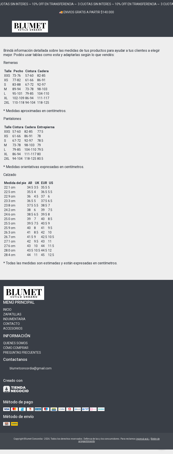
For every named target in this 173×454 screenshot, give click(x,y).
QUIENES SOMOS (15, 343)
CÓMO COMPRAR (15, 348)
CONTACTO (11, 324)
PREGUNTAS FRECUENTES (22, 352)
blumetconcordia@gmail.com (27, 368)
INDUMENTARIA (14, 319)
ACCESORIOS (13, 328)
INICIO (7, 309)
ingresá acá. (143, 439)
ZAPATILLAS (12, 314)
